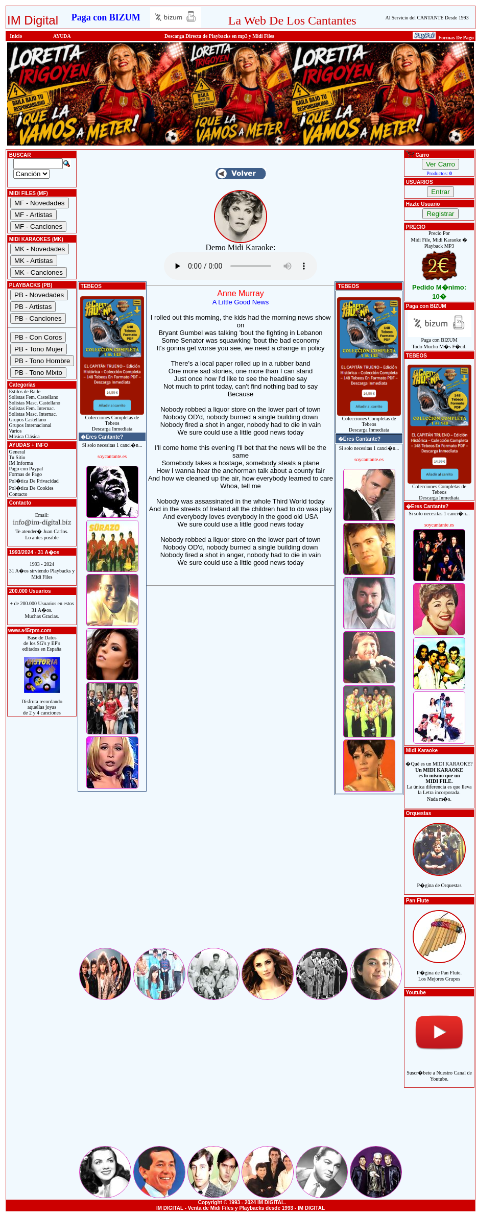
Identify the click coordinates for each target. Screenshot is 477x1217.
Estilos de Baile (24, 391)
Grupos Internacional (30, 425)
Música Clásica (24, 436)
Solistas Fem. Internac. (31, 408)
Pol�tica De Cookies (31, 488)
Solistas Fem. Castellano (33, 397)
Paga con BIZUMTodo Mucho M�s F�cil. (439, 340)
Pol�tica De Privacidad (33, 481)
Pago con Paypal (25, 468)
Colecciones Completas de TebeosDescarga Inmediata (112, 421)
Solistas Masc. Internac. (32, 414)
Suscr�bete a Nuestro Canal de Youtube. (439, 1070)
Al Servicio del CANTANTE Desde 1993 (427, 17)
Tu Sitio (16, 457)
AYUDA (62, 36)
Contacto (18, 494)
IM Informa (20, 463)
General (16, 452)
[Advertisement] (240, 874)
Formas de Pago (25, 474)
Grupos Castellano (27, 419)
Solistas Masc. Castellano (34, 402)
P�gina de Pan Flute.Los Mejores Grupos (439, 970)
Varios (14, 431)
